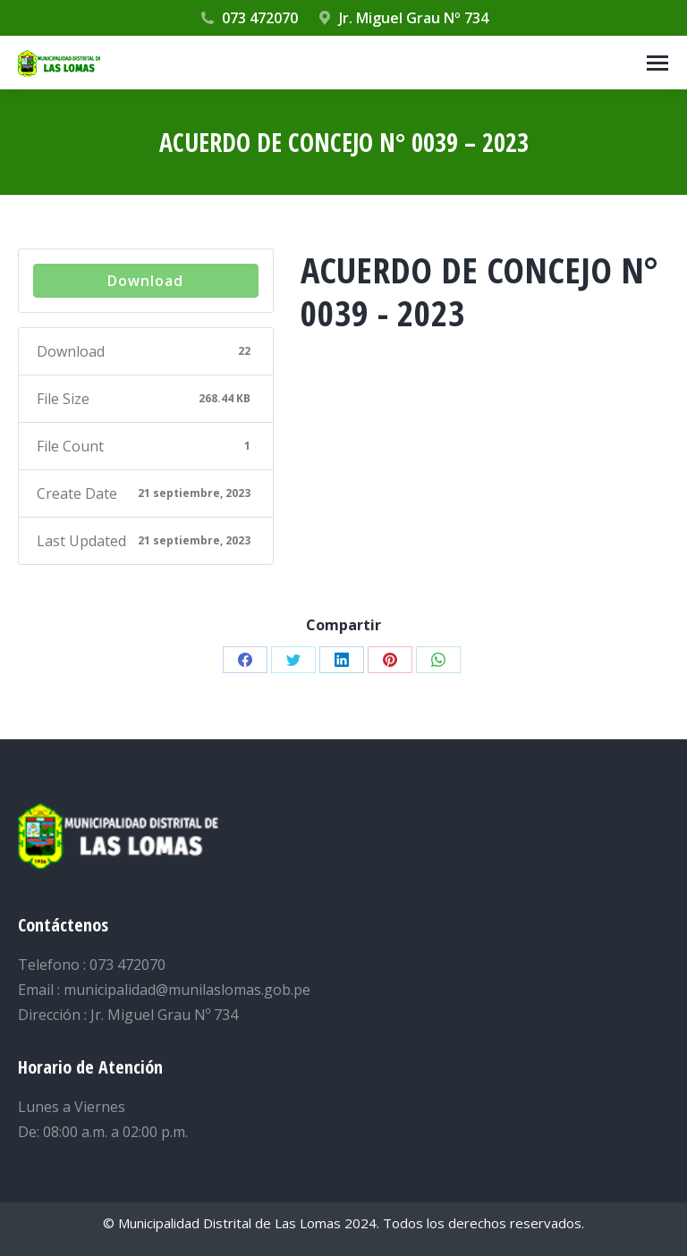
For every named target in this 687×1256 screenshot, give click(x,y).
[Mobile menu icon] (657, 63)
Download (145, 281)
